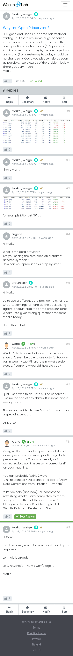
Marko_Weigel (22, 14)
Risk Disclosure (36, 633)
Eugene (17, 234)
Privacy (36, 638)
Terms (36, 627)
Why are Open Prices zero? (26, 27)
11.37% (31, 344)
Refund (36, 644)
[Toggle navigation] (65, 4)
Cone (16, 344)
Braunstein (19, 283)
